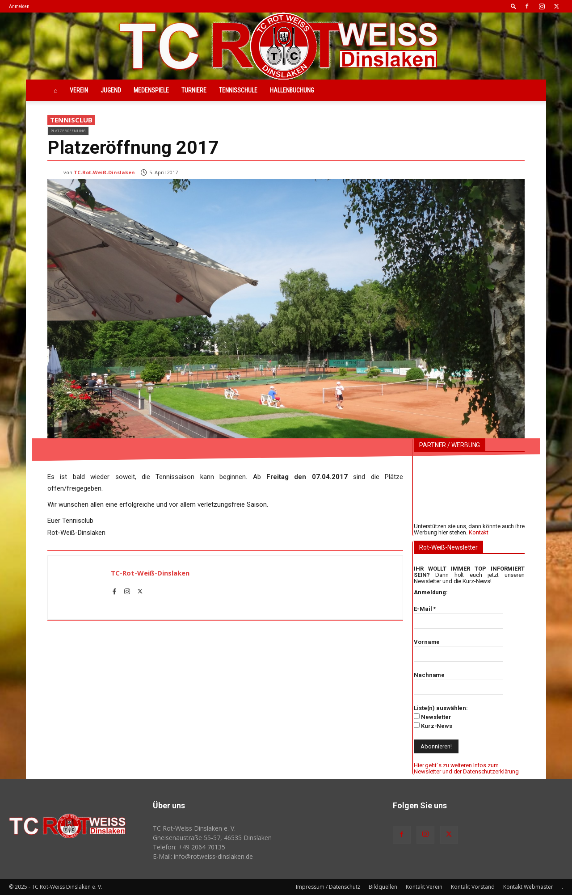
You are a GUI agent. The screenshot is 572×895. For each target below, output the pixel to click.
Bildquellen (383, 887)
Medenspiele (151, 90)
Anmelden (19, 6)
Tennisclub (71, 120)
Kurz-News (433, 725)
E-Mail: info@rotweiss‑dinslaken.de (203, 856)
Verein (79, 90)
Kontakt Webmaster (528, 887)
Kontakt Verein (424, 887)
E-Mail (425, 608)
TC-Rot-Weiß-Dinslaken (104, 172)
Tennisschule (238, 90)
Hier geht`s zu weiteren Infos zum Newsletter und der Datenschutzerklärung (466, 768)
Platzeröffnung (68, 130)
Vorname (427, 642)
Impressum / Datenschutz (328, 887)
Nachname (429, 675)
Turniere (193, 90)
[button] (513, 6)
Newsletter (432, 716)
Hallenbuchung (292, 90)
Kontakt (478, 532)
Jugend (111, 90)
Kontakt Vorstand (473, 887)
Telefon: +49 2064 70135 (189, 847)
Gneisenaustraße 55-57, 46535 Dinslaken (212, 837)
